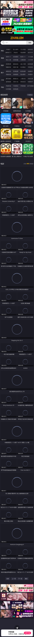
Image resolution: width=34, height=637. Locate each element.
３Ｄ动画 (30, 57)
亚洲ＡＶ (8, 57)
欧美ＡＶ (23, 57)
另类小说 (15, 82)
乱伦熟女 (23, 67)
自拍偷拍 (15, 57)
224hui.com (17, 38)
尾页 (26, 579)
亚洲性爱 (8, 64)
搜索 (30, 43)
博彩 (2, 51)
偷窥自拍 (8, 71)
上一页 (14, 579)
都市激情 (8, 78)
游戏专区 (30, 49)
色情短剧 (15, 89)
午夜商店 (15, 86)
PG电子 (8, 49)
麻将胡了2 (8, 52)
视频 (2, 58)
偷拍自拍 (15, 64)
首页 (8, 579)
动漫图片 (30, 71)
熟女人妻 (8, 60)
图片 (2, 73)
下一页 (20, 579)
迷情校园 (8, 82)
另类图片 (30, 74)
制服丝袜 (8, 67)
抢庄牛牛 (30, 52)
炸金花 (16, 52)
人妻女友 (23, 78)
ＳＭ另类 (30, 60)
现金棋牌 (23, 52)
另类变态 (30, 67)
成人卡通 (23, 64)
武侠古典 (30, 78)
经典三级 (15, 67)
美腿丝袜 (8, 74)
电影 (2, 65)
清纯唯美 (15, 74)
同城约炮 (8, 86)
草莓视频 (23, 86)
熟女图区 (23, 74)
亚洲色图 (15, 71)
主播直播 (23, 60)
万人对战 (23, 49)
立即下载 (27, 633)
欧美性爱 (30, 64)
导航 (2, 87)
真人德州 (15, 49)
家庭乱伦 (15, 78)
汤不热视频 (30, 86)
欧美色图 (23, 71)
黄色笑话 (23, 82)
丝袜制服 (15, 60)
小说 (2, 80)
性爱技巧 (30, 82)
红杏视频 (8, 89)
